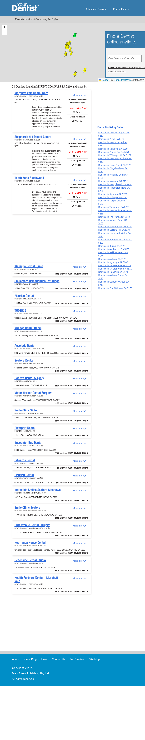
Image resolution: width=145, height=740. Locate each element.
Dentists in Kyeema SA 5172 (112, 194)
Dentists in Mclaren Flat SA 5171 (114, 265)
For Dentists (77, 659)
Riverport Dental (25, 428)
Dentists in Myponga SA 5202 (113, 262)
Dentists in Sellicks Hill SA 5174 (114, 229)
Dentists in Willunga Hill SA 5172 (114, 155)
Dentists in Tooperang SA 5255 (113, 207)
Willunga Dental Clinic (29, 266)
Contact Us (58, 659)
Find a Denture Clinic (117, 71)
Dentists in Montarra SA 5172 (113, 181)
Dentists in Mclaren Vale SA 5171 (115, 268)
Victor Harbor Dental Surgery (33, 393)
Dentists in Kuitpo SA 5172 (111, 246)
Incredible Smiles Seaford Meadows (38, 490)
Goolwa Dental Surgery (29, 378)
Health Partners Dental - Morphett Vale (36, 579)
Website (79, 121)
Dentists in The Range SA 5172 (114, 217)
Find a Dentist (121, 9)
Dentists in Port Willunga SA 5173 (115, 288)
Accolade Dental (25, 346)
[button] (74, 35)
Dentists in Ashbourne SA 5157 (113, 249)
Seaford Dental (24, 360)
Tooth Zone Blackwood (29, 178)
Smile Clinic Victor (26, 410)
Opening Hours (77, 116)
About (15, 659)
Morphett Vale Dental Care (31, 93)
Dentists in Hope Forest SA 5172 (114, 165)
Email (78, 112)
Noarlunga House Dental (30, 543)
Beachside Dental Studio (30, 560)
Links (44, 659)
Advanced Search (95, 9)
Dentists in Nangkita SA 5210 (112, 149)
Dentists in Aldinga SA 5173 (112, 259)
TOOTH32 (20, 310)
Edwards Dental (25, 460)
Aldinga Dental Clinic (28, 328)
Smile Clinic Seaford (27, 507)
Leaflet (104, 80)
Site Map (94, 659)
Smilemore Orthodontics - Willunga (37, 281)
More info (77, 95)
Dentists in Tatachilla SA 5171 (113, 272)
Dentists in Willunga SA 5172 (112, 197)
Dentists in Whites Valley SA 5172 (115, 226)
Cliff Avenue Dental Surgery (32, 525)
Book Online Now (78, 108)
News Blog (30, 659)
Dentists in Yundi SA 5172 (111, 139)
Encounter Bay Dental (28, 443)
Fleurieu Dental (24, 296)
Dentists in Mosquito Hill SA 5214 (114, 184)
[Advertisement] (51, 238)
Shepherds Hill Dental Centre (33, 137)
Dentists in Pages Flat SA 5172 (113, 152)
